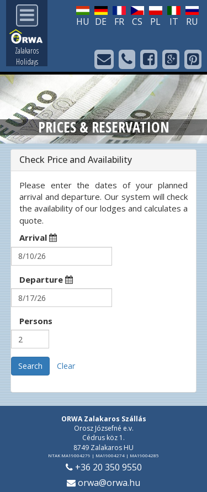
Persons (35, 320)
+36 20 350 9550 (104, 467)
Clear (66, 366)
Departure (46, 279)
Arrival (38, 237)
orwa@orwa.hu (103, 483)
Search (30, 366)
